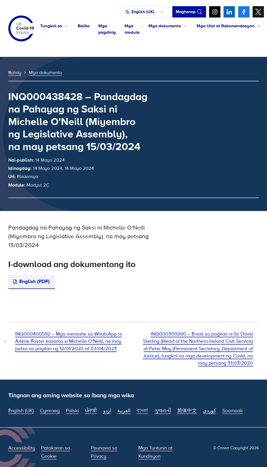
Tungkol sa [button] (51, 26)
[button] (144, 11)
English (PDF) (34, 282)
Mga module (131, 29)
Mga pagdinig (107, 29)
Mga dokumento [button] (164, 26)
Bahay (14, 72)
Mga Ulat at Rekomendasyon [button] (226, 26)
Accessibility (21, 448)
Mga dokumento (45, 72)
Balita (84, 26)
